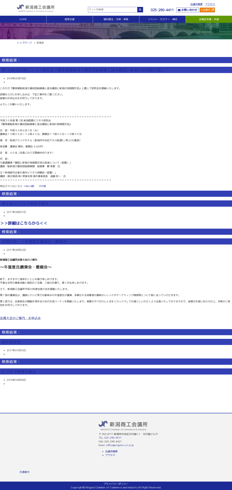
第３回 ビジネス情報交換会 (25, 203)
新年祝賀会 (11, 341)
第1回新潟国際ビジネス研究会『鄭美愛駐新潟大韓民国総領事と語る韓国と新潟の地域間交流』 (83, 70)
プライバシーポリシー (116, 484)
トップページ (24, 42)
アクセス (210, 4)
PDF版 (42, 186)
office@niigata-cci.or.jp (120, 445)
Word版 (29, 186)
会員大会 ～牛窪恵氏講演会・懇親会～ (36, 241)
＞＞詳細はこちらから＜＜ (24, 223)
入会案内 (205, 10)
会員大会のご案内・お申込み (20, 318)
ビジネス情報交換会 (19, 371)
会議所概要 (196, 4)
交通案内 (24, 472)
